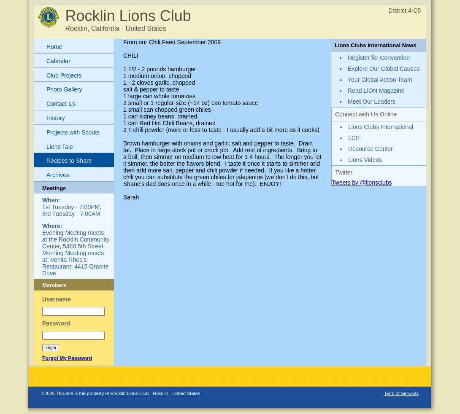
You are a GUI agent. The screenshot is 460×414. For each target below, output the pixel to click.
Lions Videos (365, 159)
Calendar (58, 61)
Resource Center (370, 148)
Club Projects (63, 75)
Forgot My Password (67, 358)
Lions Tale (59, 146)
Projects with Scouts (73, 132)
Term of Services (401, 393)
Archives (57, 175)
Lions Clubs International (380, 127)
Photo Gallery (64, 89)
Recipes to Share (69, 160)
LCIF (354, 137)
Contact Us (61, 103)
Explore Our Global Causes (383, 68)
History (55, 118)
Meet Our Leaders (371, 101)
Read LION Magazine (376, 90)
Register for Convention (379, 57)
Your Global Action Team (380, 79)
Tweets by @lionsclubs (362, 182)
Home (54, 46)
